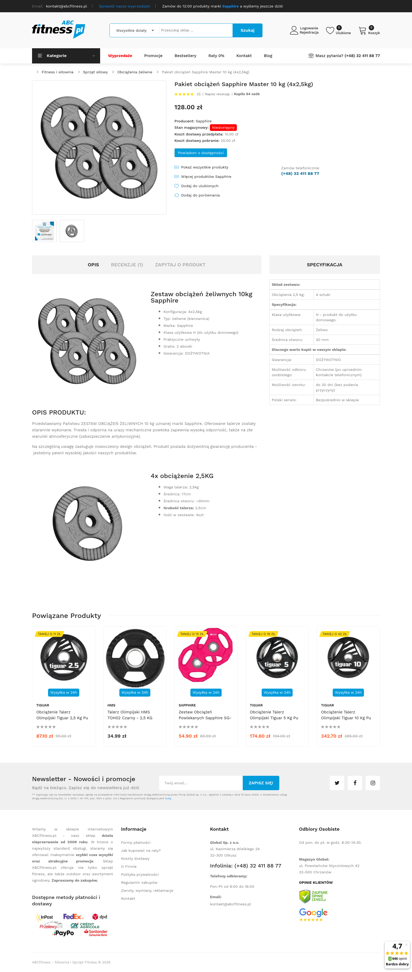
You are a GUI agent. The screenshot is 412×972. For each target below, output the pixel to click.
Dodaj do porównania (200, 195)
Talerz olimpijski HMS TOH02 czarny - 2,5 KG (130, 715)
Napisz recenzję (217, 94)
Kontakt (128, 898)
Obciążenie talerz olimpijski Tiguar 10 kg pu (346, 715)
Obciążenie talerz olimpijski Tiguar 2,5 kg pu (62, 715)
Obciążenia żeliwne (134, 72)
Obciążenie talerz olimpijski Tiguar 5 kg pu (274, 715)
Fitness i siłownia (57, 72)
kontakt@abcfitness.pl (230, 904)
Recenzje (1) (127, 264)
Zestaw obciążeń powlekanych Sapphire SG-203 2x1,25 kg (205, 718)
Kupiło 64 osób (247, 94)
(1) (199, 94)
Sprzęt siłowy (95, 72)
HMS (112, 705)
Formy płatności (135, 842)
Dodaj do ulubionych (199, 186)
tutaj (168, 798)
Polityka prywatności (140, 874)
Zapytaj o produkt (180, 264)
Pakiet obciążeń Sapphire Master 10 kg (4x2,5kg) (205, 72)
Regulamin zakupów (139, 882)
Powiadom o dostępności (201, 153)
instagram (373, 783)
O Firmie (128, 866)
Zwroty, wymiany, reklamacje (147, 890)
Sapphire (204, 121)
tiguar (42, 705)
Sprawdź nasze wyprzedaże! (124, 6)
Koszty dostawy (135, 858)
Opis (93, 264)
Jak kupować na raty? (141, 850)
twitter (337, 783)
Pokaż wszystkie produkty (204, 167)
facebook (355, 783)
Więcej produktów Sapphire (206, 176)
